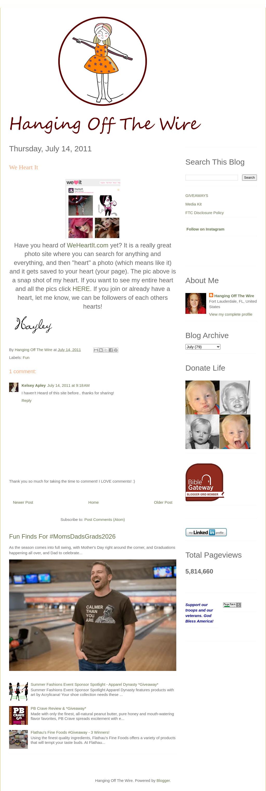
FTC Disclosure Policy (204, 212)
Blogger (163, 780)
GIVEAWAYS (196, 195)
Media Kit (193, 204)
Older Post (163, 502)
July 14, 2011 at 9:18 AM (68, 385)
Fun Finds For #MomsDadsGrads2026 (62, 536)
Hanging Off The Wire (234, 296)
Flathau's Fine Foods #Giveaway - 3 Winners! (70, 732)
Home (93, 502)
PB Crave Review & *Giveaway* (58, 708)
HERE (81, 288)
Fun (26, 357)
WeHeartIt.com (87, 245)
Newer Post (23, 502)
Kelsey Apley (34, 385)
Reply (26, 400)
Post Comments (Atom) (104, 519)
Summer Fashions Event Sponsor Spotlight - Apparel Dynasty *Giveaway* (94, 684)
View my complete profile (230, 314)
